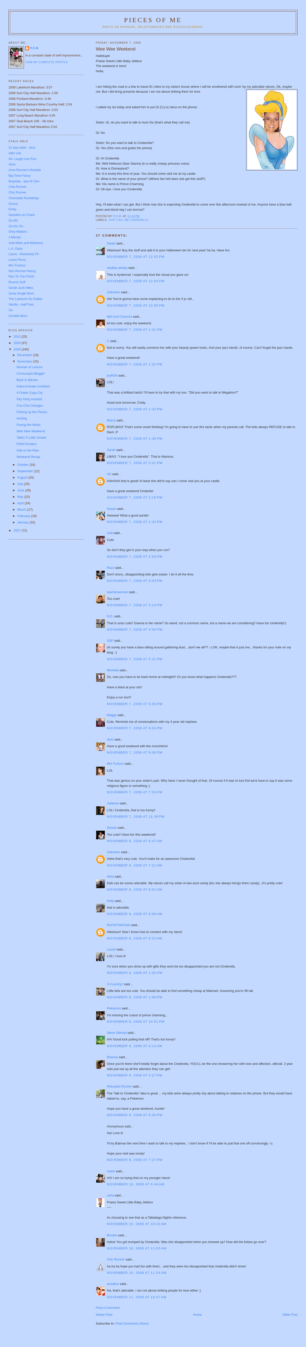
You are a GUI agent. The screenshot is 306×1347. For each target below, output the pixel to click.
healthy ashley (117, 268)
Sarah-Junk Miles (20, 288)
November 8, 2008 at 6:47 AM (134, 841)
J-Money (14, 237)
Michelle (113, 670)
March (22, 509)
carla (110, 1195)
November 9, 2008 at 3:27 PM (134, 1075)
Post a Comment (108, 1308)
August (22, 477)
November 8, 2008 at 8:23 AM (134, 938)
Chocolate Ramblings (23, 198)
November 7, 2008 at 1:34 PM (134, 409)
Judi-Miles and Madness (25, 243)
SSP (110, 640)
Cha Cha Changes (30, 405)
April (21, 503)
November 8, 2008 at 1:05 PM (134, 973)
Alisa (110, 876)
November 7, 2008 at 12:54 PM (136, 281)
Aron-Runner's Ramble (24, 170)
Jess (110, 739)
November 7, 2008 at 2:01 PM (134, 463)
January (23, 522)
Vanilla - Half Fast (21, 304)
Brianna (112, 1057)
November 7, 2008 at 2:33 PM (134, 522)
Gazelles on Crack (21, 215)
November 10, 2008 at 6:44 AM (135, 1184)
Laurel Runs (17, 259)
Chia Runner (17, 187)
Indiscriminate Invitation (33, 386)
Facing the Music (29, 425)
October (23, 464)
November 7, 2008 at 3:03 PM (134, 581)
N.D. (110, 616)
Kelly (110, 901)
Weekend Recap (28, 457)
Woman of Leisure (29, 367)
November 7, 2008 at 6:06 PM (134, 752)
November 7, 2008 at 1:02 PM (134, 364)
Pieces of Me (153, 20)
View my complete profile (46, 62)
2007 (18, 530)
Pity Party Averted (29, 399)
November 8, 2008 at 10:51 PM (136, 1021)
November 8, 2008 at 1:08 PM (134, 997)
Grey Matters (17, 231)
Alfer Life (14, 153)
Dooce (13, 204)
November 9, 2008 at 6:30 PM (134, 1115)
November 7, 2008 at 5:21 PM (134, 659)
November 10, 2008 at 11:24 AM (136, 1273)
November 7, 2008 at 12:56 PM (136, 305)
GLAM (13, 220)
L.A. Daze (15, 248)
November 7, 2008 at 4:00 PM (134, 629)
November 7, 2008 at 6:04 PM (134, 728)
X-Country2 (115, 984)
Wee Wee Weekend (31, 431)
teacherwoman (117, 592)
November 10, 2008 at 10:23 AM (136, 1224)
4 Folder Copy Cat (30, 393)
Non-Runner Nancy (22, 271)
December (25, 355)
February (24, 516)
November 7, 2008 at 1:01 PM (134, 329)
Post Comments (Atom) (132, 1323)
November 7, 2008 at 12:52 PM (136, 257)
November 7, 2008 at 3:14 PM (134, 605)
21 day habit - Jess (21, 147)
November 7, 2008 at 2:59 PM (134, 556)
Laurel (111, 949)
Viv (109, 474)
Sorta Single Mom (21, 293)
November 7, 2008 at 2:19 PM (134, 497)
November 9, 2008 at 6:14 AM (134, 1046)
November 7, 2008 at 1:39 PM (134, 438)
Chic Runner (116, 1259)
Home (197, 1314)
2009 (18, 343)
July (20, 484)
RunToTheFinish (118, 925)
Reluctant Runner (119, 1086)
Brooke (112, 1235)
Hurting (22, 418)
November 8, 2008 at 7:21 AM (134, 865)
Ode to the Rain (28, 450)
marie (111, 1171)
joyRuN (112, 375)
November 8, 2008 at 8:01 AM (134, 889)
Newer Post (104, 1314)
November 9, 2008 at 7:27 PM (134, 1160)
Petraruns (114, 1008)
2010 (18, 336)
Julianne (113, 803)
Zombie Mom (17, 316)
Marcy (111, 420)
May (20, 497)
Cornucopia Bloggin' (31, 373)
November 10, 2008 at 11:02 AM (136, 1248)
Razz (110, 568)
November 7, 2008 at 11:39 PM (136, 816)
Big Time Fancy (19, 175)
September (25, 471)
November (25, 361)
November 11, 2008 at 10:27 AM (136, 1297)
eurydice (113, 1284)
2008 (18, 349)
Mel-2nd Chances (119, 316)
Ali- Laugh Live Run (22, 159)
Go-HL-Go (15, 226)
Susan (111, 509)
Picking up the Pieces (32, 412)
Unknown (113, 292)
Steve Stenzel (117, 1033)
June (21, 490)
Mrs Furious (115, 763)
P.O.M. (34, 48)
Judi (110, 533)
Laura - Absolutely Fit (23, 254)
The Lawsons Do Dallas (25, 299)
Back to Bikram (27, 380)
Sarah (111, 243)
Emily (12, 209)
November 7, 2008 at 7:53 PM (134, 792)
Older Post (289, 1314)
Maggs (112, 715)
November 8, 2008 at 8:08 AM (134, 914)
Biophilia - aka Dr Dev (23, 181)
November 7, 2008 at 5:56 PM (134, 704)
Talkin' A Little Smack (31, 437)
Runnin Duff (16, 282)
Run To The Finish (21, 276)
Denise (112, 827)
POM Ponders (27, 444)
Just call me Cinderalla (128, 220)
